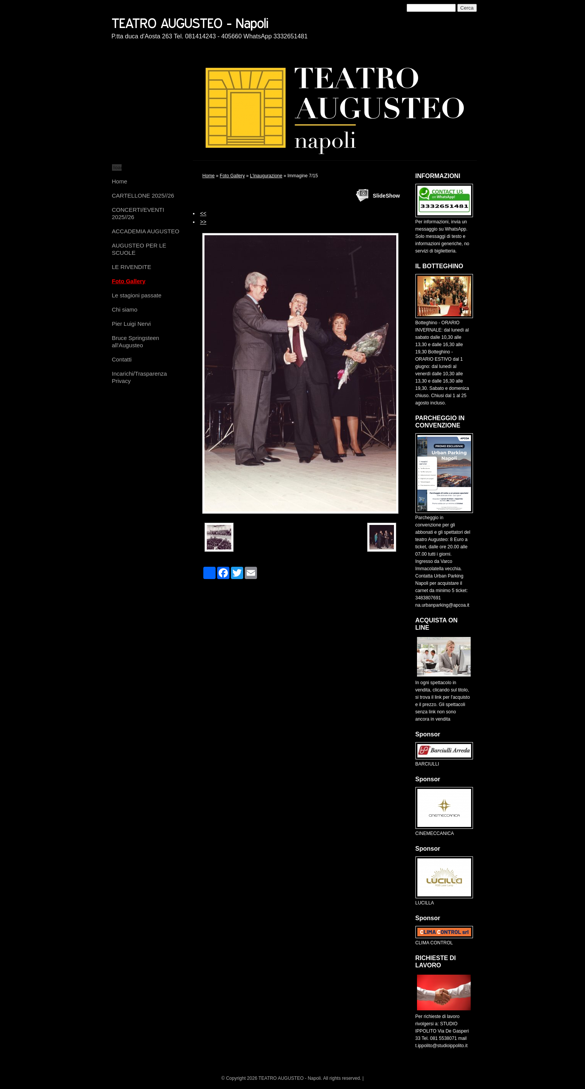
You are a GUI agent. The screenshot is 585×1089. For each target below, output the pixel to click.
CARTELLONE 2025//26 (143, 195)
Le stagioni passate (136, 295)
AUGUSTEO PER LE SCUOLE (139, 249)
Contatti (122, 359)
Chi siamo (125, 309)
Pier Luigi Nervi (131, 323)
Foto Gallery (129, 281)
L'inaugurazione (266, 175)
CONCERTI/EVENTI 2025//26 (138, 213)
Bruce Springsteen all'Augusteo (135, 341)
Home (119, 181)
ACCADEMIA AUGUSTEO (146, 231)
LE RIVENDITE (132, 267)
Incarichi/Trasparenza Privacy (139, 377)
